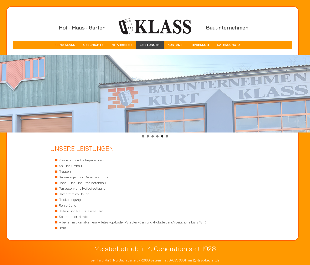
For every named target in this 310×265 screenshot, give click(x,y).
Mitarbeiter (122, 45)
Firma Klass (65, 45)
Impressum (200, 45)
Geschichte (93, 45)
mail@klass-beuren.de (203, 260)
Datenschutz (228, 45)
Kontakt (175, 45)
